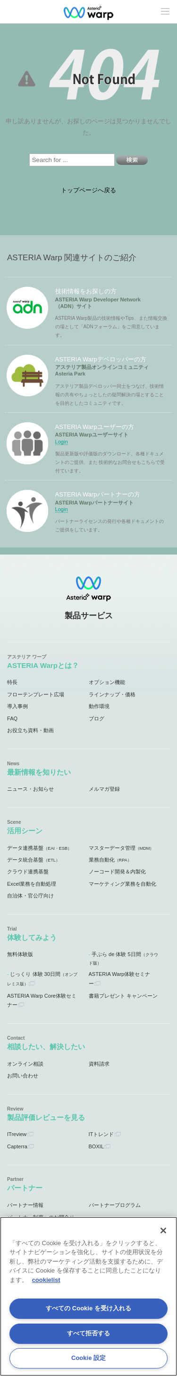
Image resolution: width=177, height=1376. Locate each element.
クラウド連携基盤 (28, 871)
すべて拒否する (88, 1333)
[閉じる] (163, 1230)
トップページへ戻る (88, 190)
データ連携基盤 (39, 848)
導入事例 (17, 706)
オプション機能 (107, 682)
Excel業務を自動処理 (31, 884)
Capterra (17, 1146)
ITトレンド (101, 1134)
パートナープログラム (115, 1205)
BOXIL (96, 1146)
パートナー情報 (25, 1205)
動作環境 (99, 706)
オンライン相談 (25, 1064)
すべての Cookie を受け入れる (88, 1308)
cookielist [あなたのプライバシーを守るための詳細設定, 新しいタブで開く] (46, 1279)
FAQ (12, 718)
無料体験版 (20, 954)
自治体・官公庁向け (30, 895)
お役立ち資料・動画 (30, 730)
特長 (12, 682)
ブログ (96, 718)
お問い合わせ (22, 1075)
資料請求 (99, 1064)
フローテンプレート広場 (35, 694)
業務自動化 (110, 860)
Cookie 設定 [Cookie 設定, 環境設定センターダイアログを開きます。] (88, 1357)
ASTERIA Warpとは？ (43, 665)
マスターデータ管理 (121, 848)
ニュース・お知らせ (30, 789)
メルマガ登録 (104, 789)
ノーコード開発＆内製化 (117, 871)
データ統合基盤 (33, 860)
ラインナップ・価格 (112, 694)
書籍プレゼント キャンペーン (123, 996)
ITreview (16, 1134)
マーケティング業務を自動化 (122, 884)
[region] (88, 1296)
